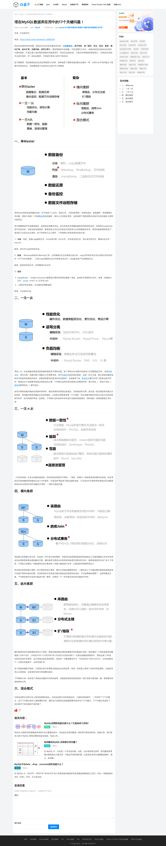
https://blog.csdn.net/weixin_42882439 (38, 40)
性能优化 (75, 28)
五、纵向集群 (127, 102)
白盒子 (25, 4)
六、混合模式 (127, 105)
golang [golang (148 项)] (125, 43)
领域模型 (94, 28)
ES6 (78, 835)
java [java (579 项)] (135, 43)
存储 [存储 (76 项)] (142, 62)
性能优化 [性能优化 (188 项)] (125, 70)
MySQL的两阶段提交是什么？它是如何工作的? (67, 717)
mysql (62, 28)
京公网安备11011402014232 (85, 842)
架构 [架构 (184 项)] (124, 74)
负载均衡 (87, 28)
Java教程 (33, 835)
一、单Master (128, 89)
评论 (17, 790)
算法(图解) (54, 835)
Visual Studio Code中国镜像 (117, 835)
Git (62, 835)
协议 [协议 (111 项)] (124, 62)
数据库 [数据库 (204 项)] (137, 70)
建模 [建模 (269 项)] (132, 66)
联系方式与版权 (136, 835)
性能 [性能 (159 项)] (141, 66)
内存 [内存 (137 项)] (144, 55)
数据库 (81, 28)
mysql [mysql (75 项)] (133, 47)
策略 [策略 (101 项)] (133, 74)
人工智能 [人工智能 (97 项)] (125, 55)
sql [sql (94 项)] (137, 51)
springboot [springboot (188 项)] (126, 51)
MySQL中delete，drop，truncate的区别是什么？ (39, 758)
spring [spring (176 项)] (143, 47)
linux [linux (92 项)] (124, 47)
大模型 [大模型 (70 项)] (133, 62)
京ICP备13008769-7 (89, 839)
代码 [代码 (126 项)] (135, 55)
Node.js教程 (98, 835)
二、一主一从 (127, 92)
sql (66, 28)
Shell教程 (70, 835)
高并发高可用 (86, 835)
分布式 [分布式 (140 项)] (125, 59)
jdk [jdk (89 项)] (143, 43)
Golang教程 (44, 835)
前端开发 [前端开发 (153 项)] (136, 59)
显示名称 (18, 818)
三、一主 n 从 (127, 95)
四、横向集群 (127, 98)
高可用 (100, 28)
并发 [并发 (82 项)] (124, 66)
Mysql (22, 15)
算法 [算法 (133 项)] (142, 74)
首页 (16, 15)
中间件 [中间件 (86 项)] (145, 51)
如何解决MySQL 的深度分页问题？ (61, 736)
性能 (69, 28)
